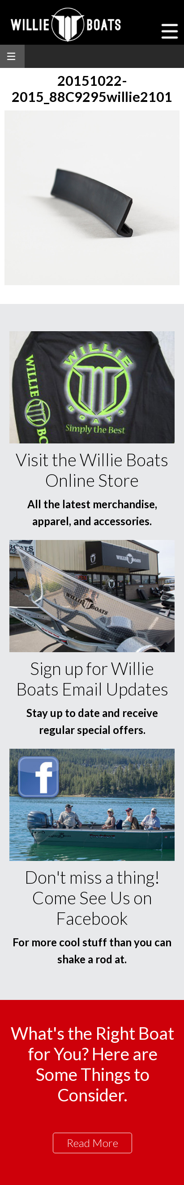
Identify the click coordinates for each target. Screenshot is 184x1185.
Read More (92, 1142)
